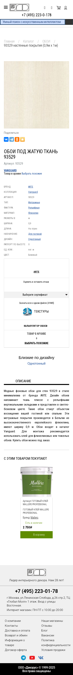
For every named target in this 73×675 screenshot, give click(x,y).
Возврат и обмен (16, 635)
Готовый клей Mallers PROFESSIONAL (36, 511)
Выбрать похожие (32, 173)
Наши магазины (52, 621)
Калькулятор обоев (35, 326)
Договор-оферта (16, 650)
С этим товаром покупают (25, 458)
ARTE (30, 186)
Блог (44, 630)
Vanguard (10, 170)
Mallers (34, 517)
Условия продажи (53, 650)
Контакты (11, 625)
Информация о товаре (15, 643)
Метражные (34, 202)
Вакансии (47, 635)
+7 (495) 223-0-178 (37, 15)
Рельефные (34, 207)
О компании (13, 621)
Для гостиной (35, 234)
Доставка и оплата (17, 630)
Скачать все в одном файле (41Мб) (36, 303)
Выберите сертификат (35, 294)
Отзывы (46, 625)
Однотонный (34, 239)
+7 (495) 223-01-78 (36, 591)
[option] (36, 501)
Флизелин (33, 213)
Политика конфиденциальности (55, 643)
